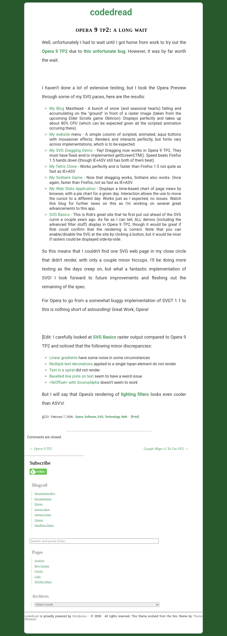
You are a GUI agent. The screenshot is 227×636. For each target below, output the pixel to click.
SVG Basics (59, 214)
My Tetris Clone (63, 166)
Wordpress (79, 616)
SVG (100, 417)
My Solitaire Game (65, 177)
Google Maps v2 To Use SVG (164, 449)
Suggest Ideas (42, 509)
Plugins (39, 503)
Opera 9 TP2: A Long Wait (111, 29)
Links (38, 576)
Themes (39, 520)
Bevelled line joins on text (71, 376)
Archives (39, 560)
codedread (111, 12)
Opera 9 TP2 (55, 51)
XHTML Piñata (43, 581)
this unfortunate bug (104, 51)
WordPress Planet (44, 525)
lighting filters (135, 394)
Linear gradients (63, 357)
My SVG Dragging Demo (71, 150)
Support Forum (43, 514)
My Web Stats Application (72, 188)
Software (90, 417)
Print (135, 417)
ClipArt (39, 571)
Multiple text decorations (71, 364)
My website (59, 134)
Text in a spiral (62, 370)
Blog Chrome (42, 565)
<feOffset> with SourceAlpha (74, 382)
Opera (79, 417)
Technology (112, 417)
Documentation (43, 498)
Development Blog (45, 493)
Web (124, 417)
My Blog (56, 108)
